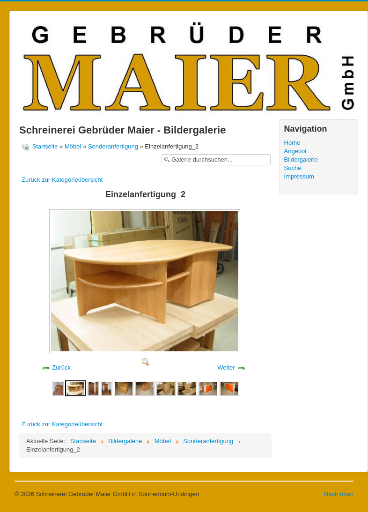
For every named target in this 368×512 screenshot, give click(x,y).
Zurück (61, 367)
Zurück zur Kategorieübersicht (62, 179)
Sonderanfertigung (113, 146)
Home (292, 142)
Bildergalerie (301, 159)
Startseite (45, 146)
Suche (293, 167)
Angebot (295, 151)
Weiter (226, 367)
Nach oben (338, 493)
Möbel (73, 146)
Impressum (299, 176)
